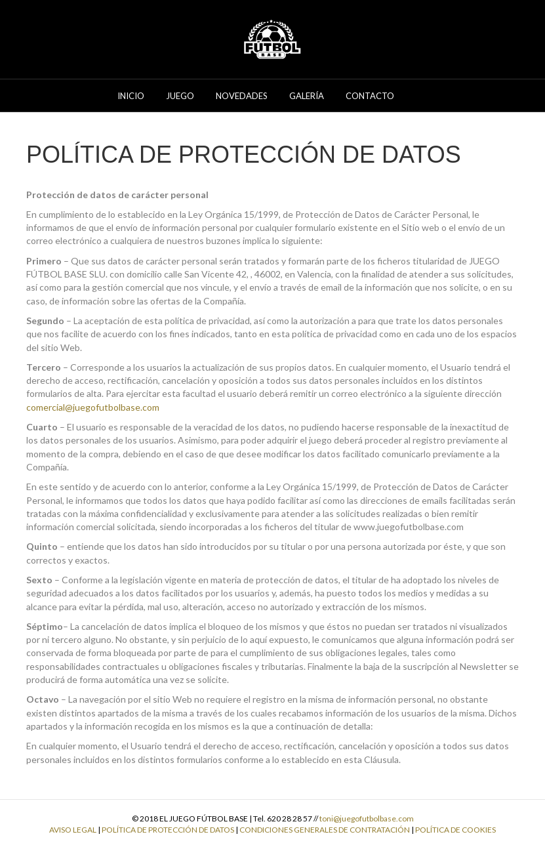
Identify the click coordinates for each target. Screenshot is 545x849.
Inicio (130, 96)
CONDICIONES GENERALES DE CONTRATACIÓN (324, 830)
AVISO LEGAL (72, 830)
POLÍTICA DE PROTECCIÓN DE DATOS (168, 830)
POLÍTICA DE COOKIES (455, 830)
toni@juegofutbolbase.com (366, 818)
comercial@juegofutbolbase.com (92, 407)
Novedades (242, 96)
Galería (306, 96)
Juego (180, 96)
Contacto (370, 96)
